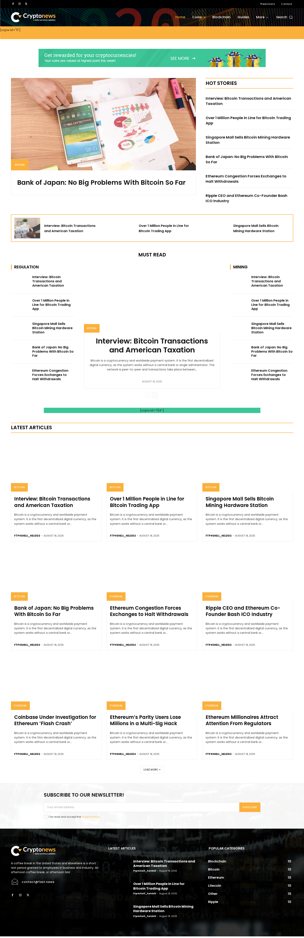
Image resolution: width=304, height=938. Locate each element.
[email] (142, 808)
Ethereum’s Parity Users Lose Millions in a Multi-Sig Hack (145, 721)
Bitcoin (20, 164)
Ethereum (116, 598)
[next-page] (154, 396)
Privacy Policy (91, 818)
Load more (152, 771)
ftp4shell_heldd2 (27, 537)
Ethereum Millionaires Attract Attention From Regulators (242, 721)
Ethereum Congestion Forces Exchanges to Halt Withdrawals (247, 178)
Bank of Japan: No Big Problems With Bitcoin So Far (96, 187)
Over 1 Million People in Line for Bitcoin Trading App (244, 120)
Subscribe (249, 809)
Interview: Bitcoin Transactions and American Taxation (242, 100)
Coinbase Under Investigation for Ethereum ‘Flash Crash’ (55, 721)
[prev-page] (148, 396)
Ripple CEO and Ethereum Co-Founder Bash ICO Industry (245, 198)
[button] (284, 17)
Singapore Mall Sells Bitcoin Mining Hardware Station (241, 139)
